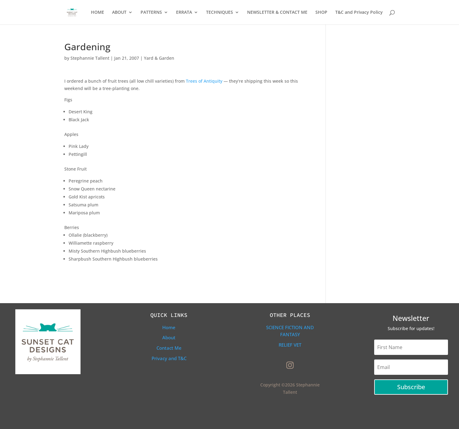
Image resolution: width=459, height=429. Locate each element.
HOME (97, 12)
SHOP (321, 12)
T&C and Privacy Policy (359, 12)
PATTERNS (151, 12)
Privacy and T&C (169, 358)
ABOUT (119, 12)
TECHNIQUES (219, 12)
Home (168, 327)
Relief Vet (290, 345)
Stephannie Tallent (89, 58)
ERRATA (184, 12)
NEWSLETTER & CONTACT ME (277, 12)
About (168, 337)
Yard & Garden (159, 58)
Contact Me (169, 348)
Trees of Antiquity (205, 81)
